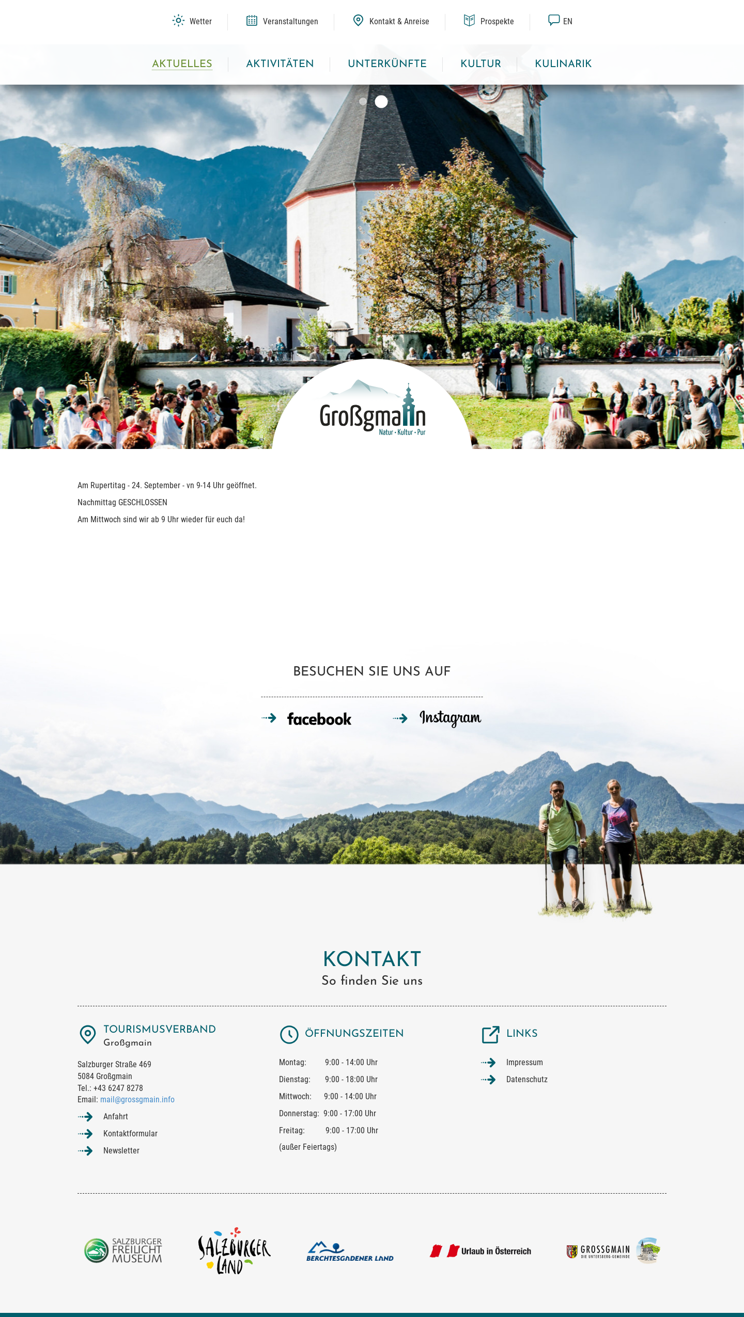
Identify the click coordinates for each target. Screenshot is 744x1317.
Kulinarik (563, 64)
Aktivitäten (280, 64)
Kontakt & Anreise (390, 21)
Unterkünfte (387, 64)
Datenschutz (527, 1079)
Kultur (480, 64)
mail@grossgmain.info (137, 1099)
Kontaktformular (130, 1133)
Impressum (524, 1062)
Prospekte (488, 21)
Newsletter (121, 1150)
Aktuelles (182, 64)
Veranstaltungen (281, 21)
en (560, 21)
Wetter (192, 21)
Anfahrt (115, 1116)
